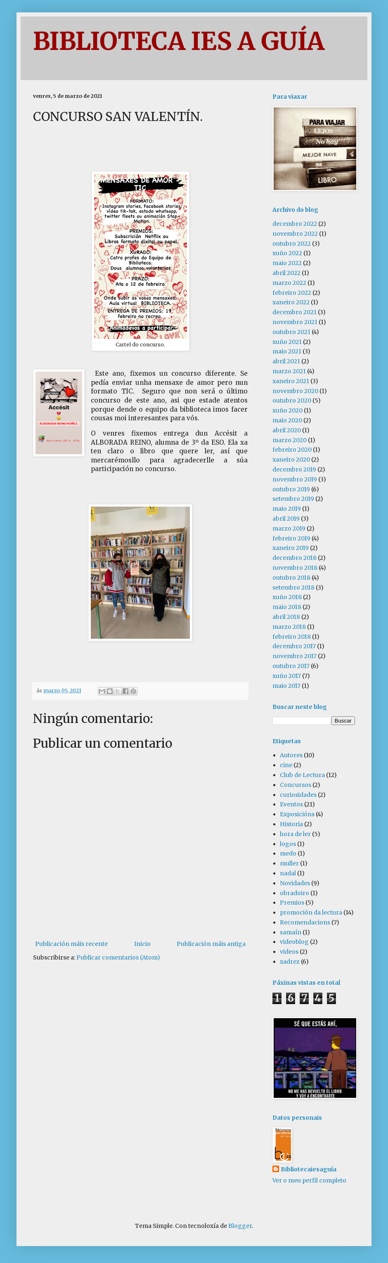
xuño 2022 (287, 253)
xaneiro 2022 (291, 302)
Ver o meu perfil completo (309, 1180)
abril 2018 (286, 617)
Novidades (295, 883)
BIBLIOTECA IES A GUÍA (178, 41)
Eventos (291, 804)
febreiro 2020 (292, 449)
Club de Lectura (302, 775)
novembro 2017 (294, 656)
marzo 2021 (289, 371)
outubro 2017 (291, 666)
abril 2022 (286, 273)
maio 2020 (287, 420)
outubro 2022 (291, 243)
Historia (291, 824)
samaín (290, 932)
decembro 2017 (294, 646)
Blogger (240, 1226)
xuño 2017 (286, 676)
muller (289, 863)
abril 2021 (286, 361)
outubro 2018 (291, 577)
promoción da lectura (311, 912)
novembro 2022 (295, 233)
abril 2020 (286, 430)
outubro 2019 (291, 489)
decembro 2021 (294, 312)
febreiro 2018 (291, 636)
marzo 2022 (289, 283)
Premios (292, 902)
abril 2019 (286, 518)
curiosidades (298, 795)
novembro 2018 (294, 567)
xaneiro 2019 (290, 548)
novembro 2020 (295, 391)
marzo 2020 (289, 440)
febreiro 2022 (291, 292)
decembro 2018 (294, 558)
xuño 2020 (287, 410)
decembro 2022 (294, 223)
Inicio (142, 944)
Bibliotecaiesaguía (308, 1169)
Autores (291, 755)
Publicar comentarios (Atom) (118, 957)
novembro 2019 (294, 479)
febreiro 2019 (291, 538)
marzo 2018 (289, 626)
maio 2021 (286, 351)
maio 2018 (286, 607)
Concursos (295, 785)
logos (288, 844)
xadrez (290, 961)
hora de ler (295, 834)
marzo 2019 (288, 528)
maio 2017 (286, 686)
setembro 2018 (293, 587)
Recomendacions (305, 922)
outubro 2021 (291, 332)
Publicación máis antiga (211, 944)
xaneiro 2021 (290, 381)
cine (286, 765)
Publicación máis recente (71, 944)
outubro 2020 (291, 400)
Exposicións (297, 814)
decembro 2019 (294, 469)
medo (288, 853)
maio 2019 (286, 508)
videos (289, 951)
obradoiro (294, 893)
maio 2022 (287, 263)
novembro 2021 (294, 322)
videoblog (294, 941)
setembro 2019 (293, 498)
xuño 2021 (287, 342)
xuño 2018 (287, 597)
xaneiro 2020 (291, 459)
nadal (288, 873)
